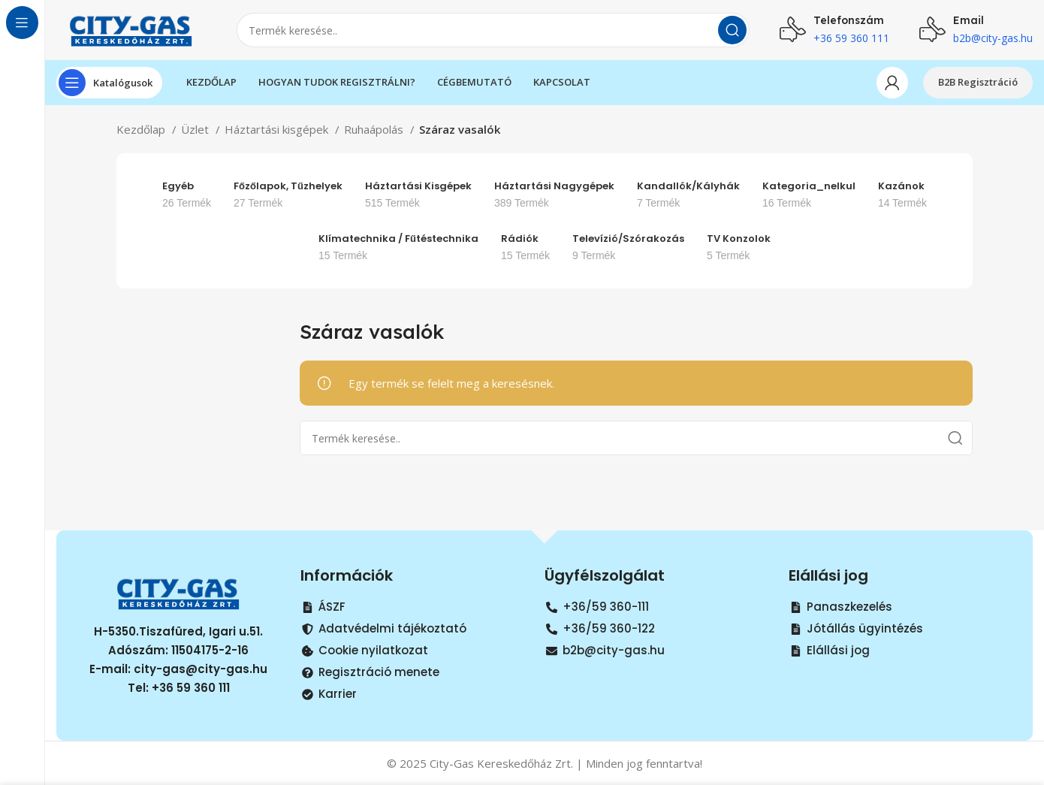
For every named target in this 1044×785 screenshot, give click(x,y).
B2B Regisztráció (978, 82)
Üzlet (196, 129)
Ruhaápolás (375, 129)
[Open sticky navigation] (109, 83)
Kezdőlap (142, 129)
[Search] (493, 30)
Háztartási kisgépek (278, 129)
